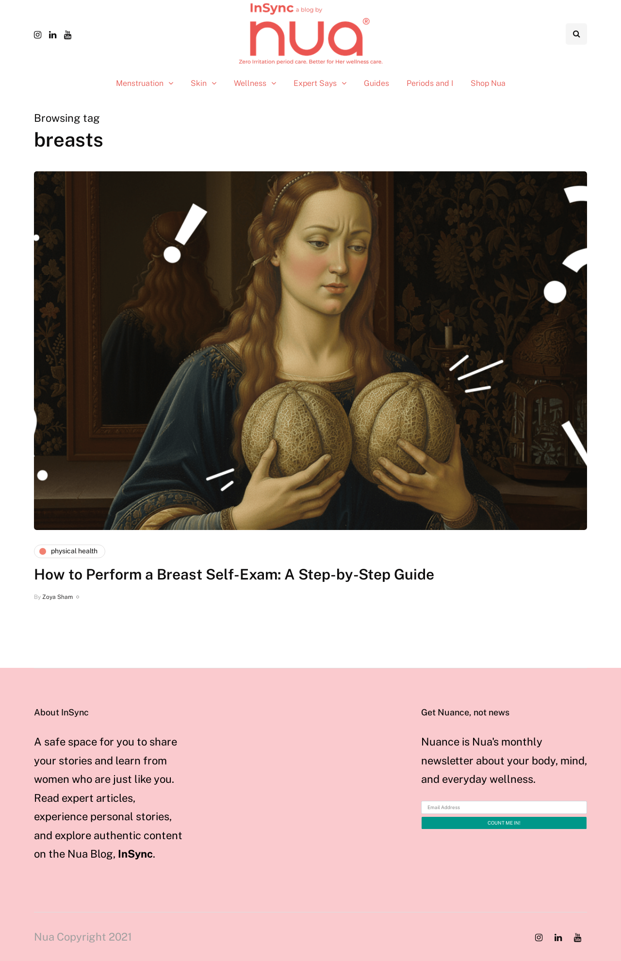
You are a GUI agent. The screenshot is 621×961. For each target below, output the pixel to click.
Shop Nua (488, 83)
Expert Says (315, 83)
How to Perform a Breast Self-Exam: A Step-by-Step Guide (234, 574)
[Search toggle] (576, 34)
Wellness (250, 83)
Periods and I (430, 83)
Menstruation (139, 83)
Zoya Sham (57, 597)
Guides (376, 83)
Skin (199, 83)
